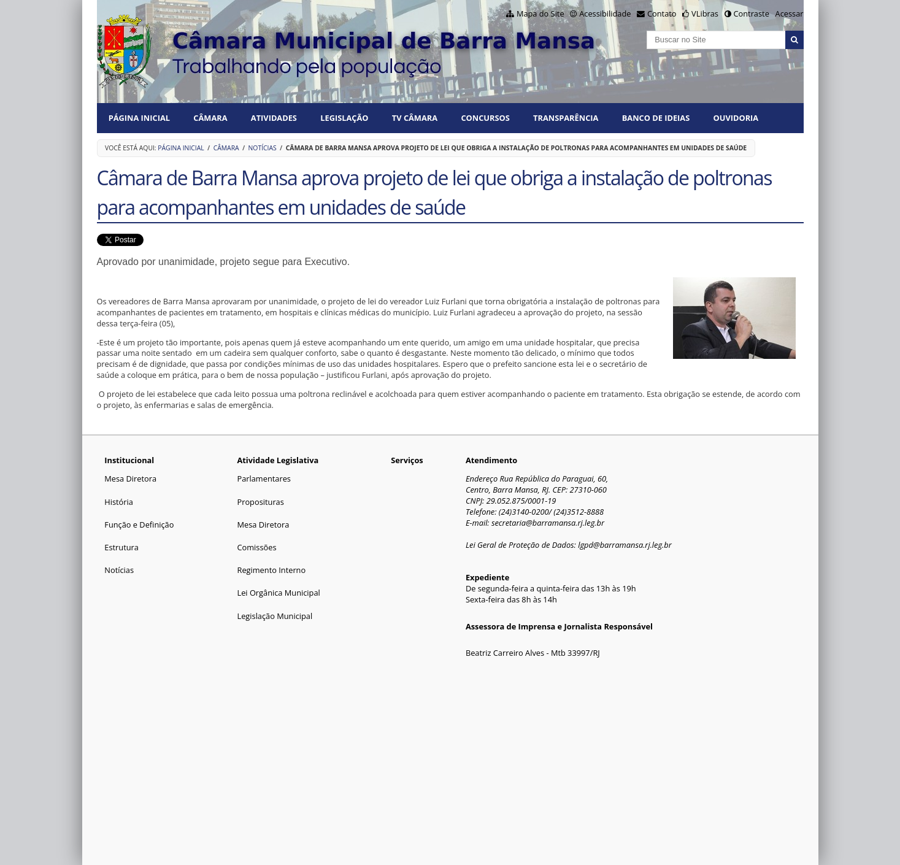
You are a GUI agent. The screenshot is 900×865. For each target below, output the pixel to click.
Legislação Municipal (274, 615)
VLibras (704, 13)
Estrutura (121, 547)
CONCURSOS (485, 117)
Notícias (262, 148)
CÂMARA (210, 117)
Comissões (256, 547)
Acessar (789, 13)
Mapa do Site (540, 13)
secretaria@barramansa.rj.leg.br (547, 522)
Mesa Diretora (130, 478)
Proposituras (260, 501)
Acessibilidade (605, 13)
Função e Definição (139, 524)
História (118, 501)
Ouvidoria (736, 117)
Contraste (751, 13)
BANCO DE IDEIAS (656, 117)
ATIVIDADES (274, 117)
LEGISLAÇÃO (344, 117)
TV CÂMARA (414, 117)
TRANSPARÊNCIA (565, 117)
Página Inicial (139, 117)
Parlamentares (263, 478)
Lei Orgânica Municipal (278, 592)
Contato (662, 13)
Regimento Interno (271, 569)
